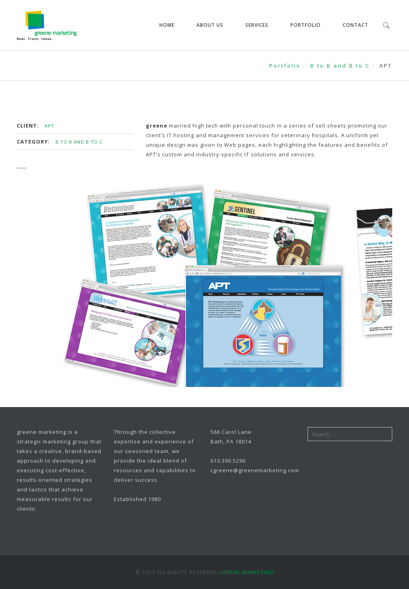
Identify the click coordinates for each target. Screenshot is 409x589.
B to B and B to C (340, 65)
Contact (355, 25)
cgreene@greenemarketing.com (254, 470)
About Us (210, 25)
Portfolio (305, 25)
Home (167, 25)
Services (256, 25)
